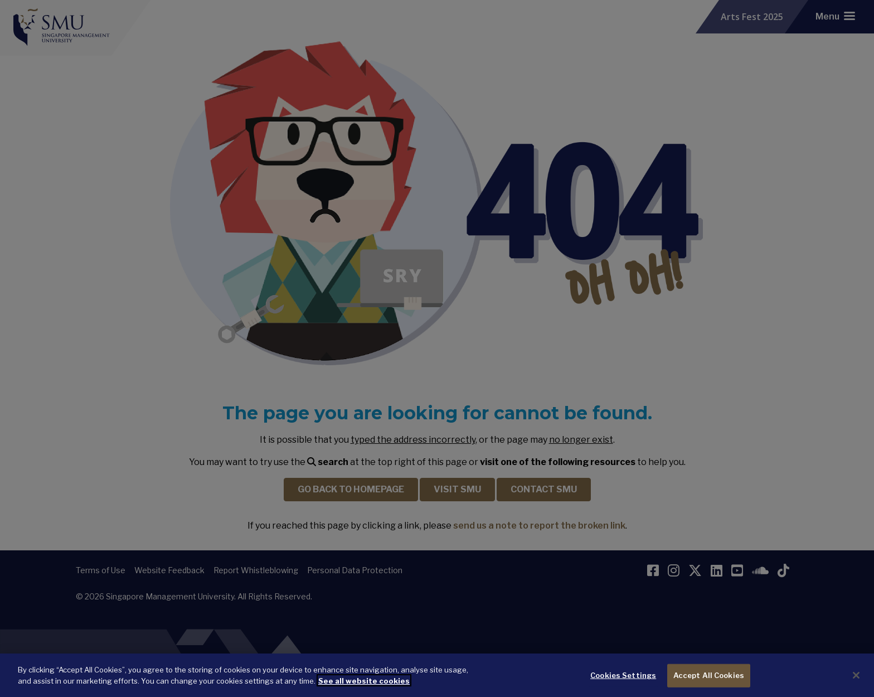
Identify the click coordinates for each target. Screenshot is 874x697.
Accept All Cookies (708, 679)
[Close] (856, 680)
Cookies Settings (623, 679)
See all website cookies (364, 685)
